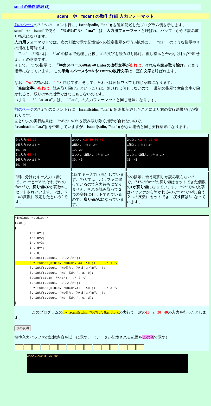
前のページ (24, 25)
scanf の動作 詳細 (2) (32, 7)
